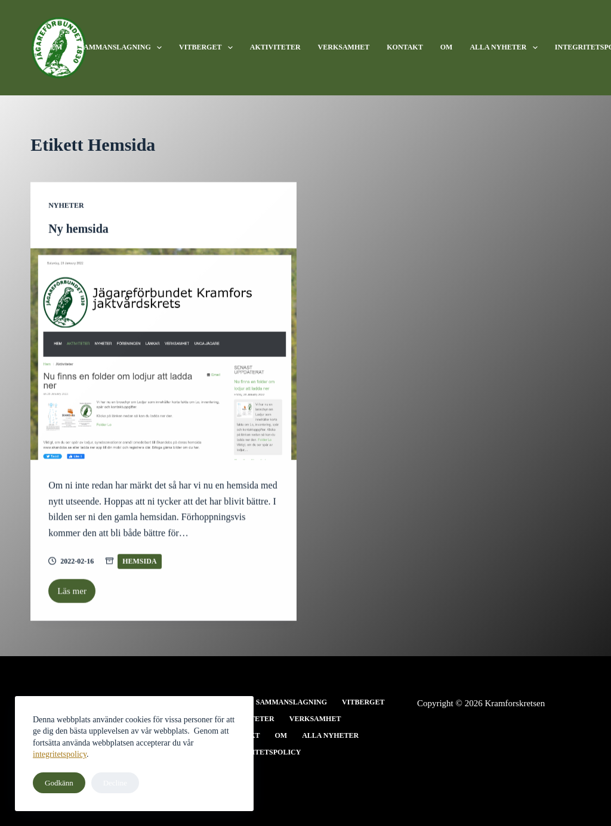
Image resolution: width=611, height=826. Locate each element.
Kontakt (404, 47)
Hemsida (139, 561)
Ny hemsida (78, 228)
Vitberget (208, 48)
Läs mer (76, 594)
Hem (54, 47)
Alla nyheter (506, 48)
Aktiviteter (275, 47)
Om (446, 47)
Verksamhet (344, 47)
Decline (115, 782)
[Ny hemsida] (163, 355)
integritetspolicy (60, 754)
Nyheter (66, 205)
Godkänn (59, 782)
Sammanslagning (122, 48)
